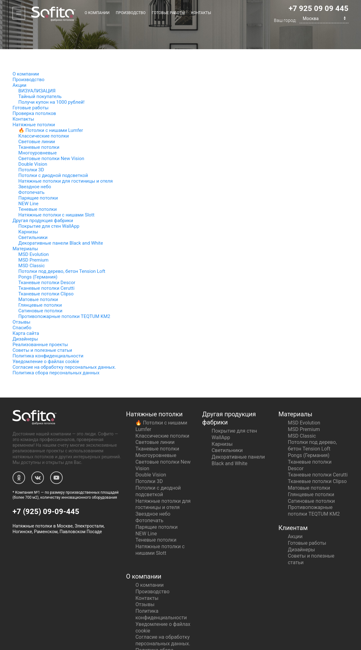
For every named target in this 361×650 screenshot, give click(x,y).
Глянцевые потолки (40, 282)
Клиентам (292, 505)
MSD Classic (31, 243)
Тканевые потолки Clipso (46, 271)
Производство (131, 13)
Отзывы (21, 299)
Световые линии (36, 119)
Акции (19, 62)
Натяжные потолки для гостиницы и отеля (65, 158)
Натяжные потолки (34, 102)
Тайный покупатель (40, 73)
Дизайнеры (25, 316)
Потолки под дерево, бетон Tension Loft (61, 248)
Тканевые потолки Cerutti (46, 265)
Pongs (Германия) (38, 254)
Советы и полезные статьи (42, 327)
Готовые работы (168, 13)
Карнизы (28, 209)
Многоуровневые (37, 130)
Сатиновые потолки (40, 288)
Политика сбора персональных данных (56, 350)
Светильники (33, 214)
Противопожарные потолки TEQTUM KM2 (64, 293)
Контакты (201, 13)
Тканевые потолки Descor (47, 260)
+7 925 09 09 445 (318, 8)
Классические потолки (43, 113)
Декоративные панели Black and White (60, 220)
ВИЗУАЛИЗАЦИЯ (37, 68)
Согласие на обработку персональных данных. (64, 344)
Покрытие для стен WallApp (49, 203)
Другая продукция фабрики (43, 197)
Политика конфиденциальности (48, 333)
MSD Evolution (33, 231)
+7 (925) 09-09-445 (46, 488)
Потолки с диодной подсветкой (53, 152)
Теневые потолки (37, 186)
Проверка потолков (34, 90)
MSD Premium (33, 237)
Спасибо (22, 305)
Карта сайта (26, 310)
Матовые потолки (38, 276)
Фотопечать (31, 169)
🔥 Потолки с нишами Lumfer (50, 107)
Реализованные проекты (40, 322)
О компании (97, 13)
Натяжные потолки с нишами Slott (56, 192)
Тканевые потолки (39, 124)
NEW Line (28, 181)
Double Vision (32, 141)
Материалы (25, 226)
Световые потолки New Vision (51, 135)
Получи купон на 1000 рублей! (51, 79)
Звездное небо (34, 164)
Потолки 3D (31, 147)
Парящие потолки (38, 175)
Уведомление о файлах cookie (46, 338)
